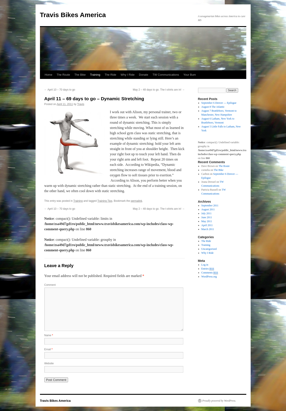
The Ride (110, 74)
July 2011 (206, 213)
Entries (207, 268)
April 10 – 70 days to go (59, 89)
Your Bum (189, 74)
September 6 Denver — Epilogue (218, 102)
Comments (209, 272)
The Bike (80, 74)
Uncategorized (209, 248)
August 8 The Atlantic (213, 106)
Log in (204, 264)
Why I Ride (128, 74)
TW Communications (166, 74)
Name (48, 335)
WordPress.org (209, 276)
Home (48, 74)
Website (49, 363)
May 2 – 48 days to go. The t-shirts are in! (159, 89)
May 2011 (206, 221)
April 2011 (207, 225)
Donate (143, 74)
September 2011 (209, 205)
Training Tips (104, 200)
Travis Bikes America (73, 14)
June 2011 (206, 217)
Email (48, 349)
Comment (50, 284)
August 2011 (208, 209)
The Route (63, 74)
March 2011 (207, 229)
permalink (136, 200)
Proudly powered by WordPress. (219, 400)
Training (95, 74)
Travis (80, 104)
